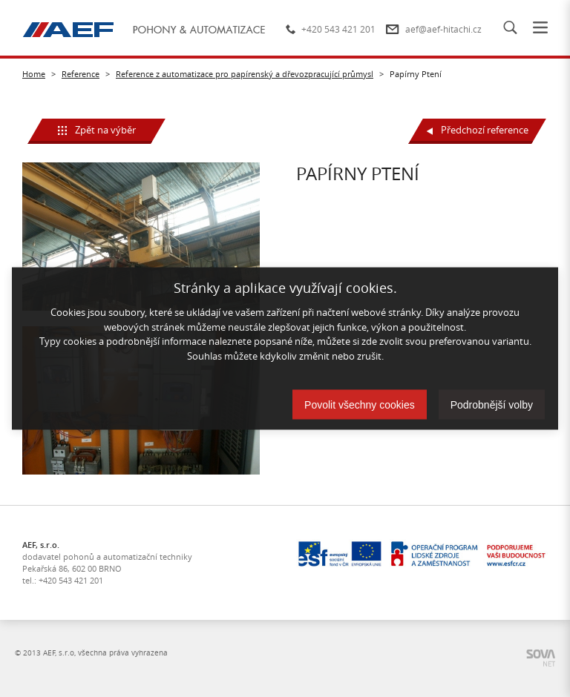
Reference (80, 74)
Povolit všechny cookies (359, 405)
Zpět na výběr (97, 129)
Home (33, 74)
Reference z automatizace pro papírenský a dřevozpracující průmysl (244, 74)
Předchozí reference (477, 129)
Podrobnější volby (492, 405)
